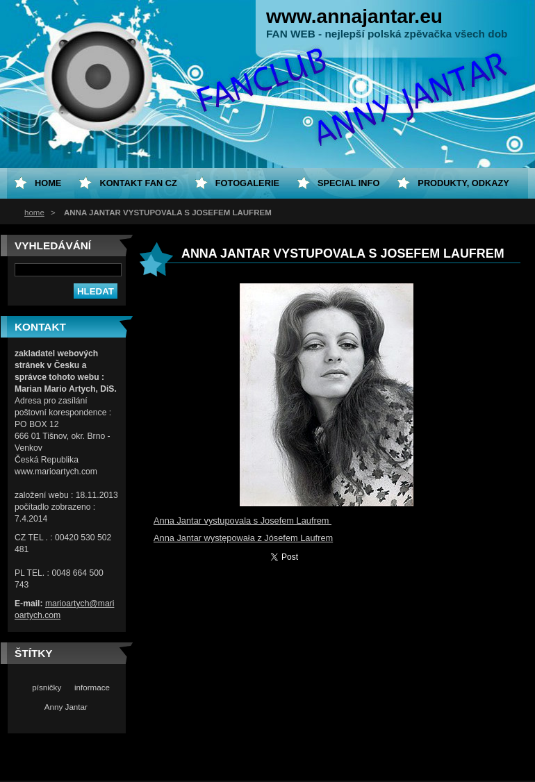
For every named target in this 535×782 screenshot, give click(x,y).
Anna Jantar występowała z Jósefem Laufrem (243, 538)
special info (348, 183)
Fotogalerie (247, 183)
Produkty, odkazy (463, 183)
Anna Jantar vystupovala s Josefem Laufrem (242, 520)
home (34, 212)
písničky (46, 687)
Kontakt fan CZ (137, 183)
